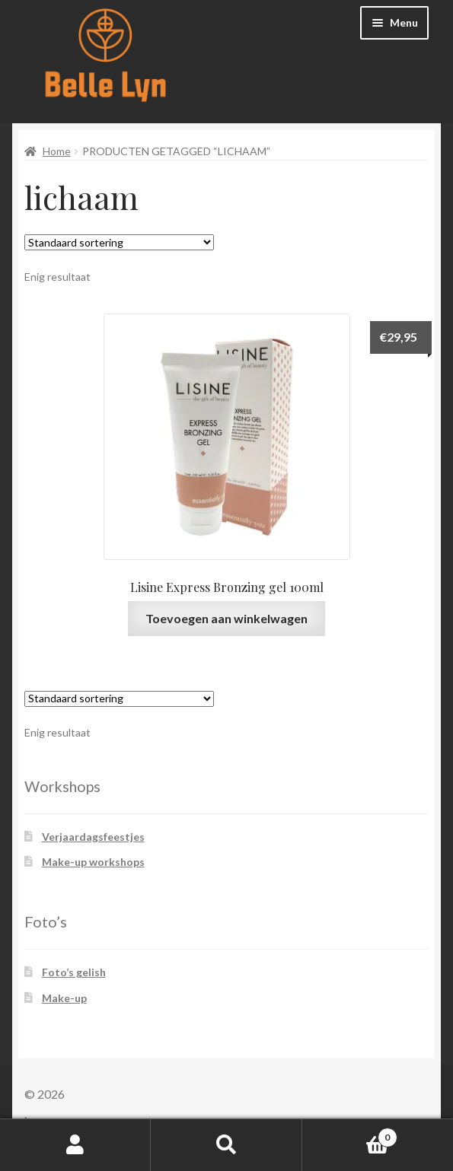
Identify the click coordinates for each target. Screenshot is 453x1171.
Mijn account (75, 1145)
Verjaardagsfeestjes (93, 836)
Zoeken (226, 1145)
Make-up (64, 997)
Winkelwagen (349, 1134)
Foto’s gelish (74, 972)
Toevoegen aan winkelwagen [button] (226, 618)
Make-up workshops (93, 861)
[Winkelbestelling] (119, 242)
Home (57, 151)
